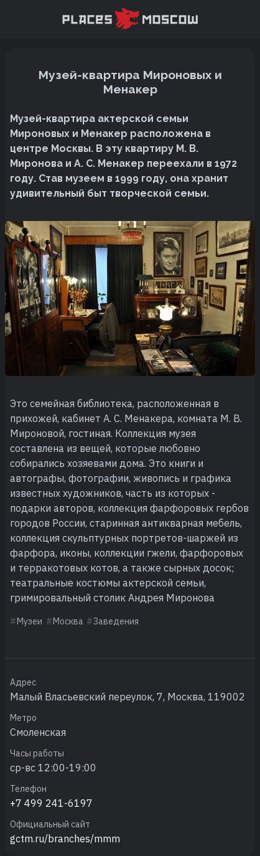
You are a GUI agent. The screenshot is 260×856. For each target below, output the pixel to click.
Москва (68, 621)
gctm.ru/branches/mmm (65, 838)
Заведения (116, 621)
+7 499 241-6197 (51, 803)
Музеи (29, 621)
